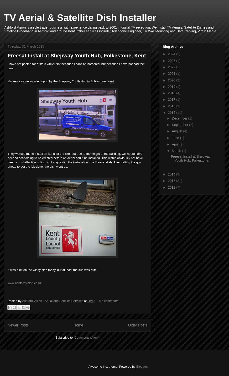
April (175, 144)
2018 (172, 93)
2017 (172, 99)
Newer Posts (18, 325)
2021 (172, 73)
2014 (172, 174)
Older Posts (137, 325)
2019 (172, 87)
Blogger (141, 366)
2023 (172, 61)
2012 (172, 187)
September (180, 125)
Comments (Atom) (86, 337)
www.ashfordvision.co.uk (25, 283)
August (177, 131)
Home (78, 325)
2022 (172, 67)
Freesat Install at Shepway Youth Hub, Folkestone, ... (190, 160)
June (176, 138)
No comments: (109, 301)
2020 (172, 80)
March (177, 151)
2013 (172, 181)
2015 (172, 113)
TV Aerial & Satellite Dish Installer (80, 17)
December (180, 118)
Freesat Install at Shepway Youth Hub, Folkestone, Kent (77, 56)
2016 (172, 106)
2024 (172, 54)
